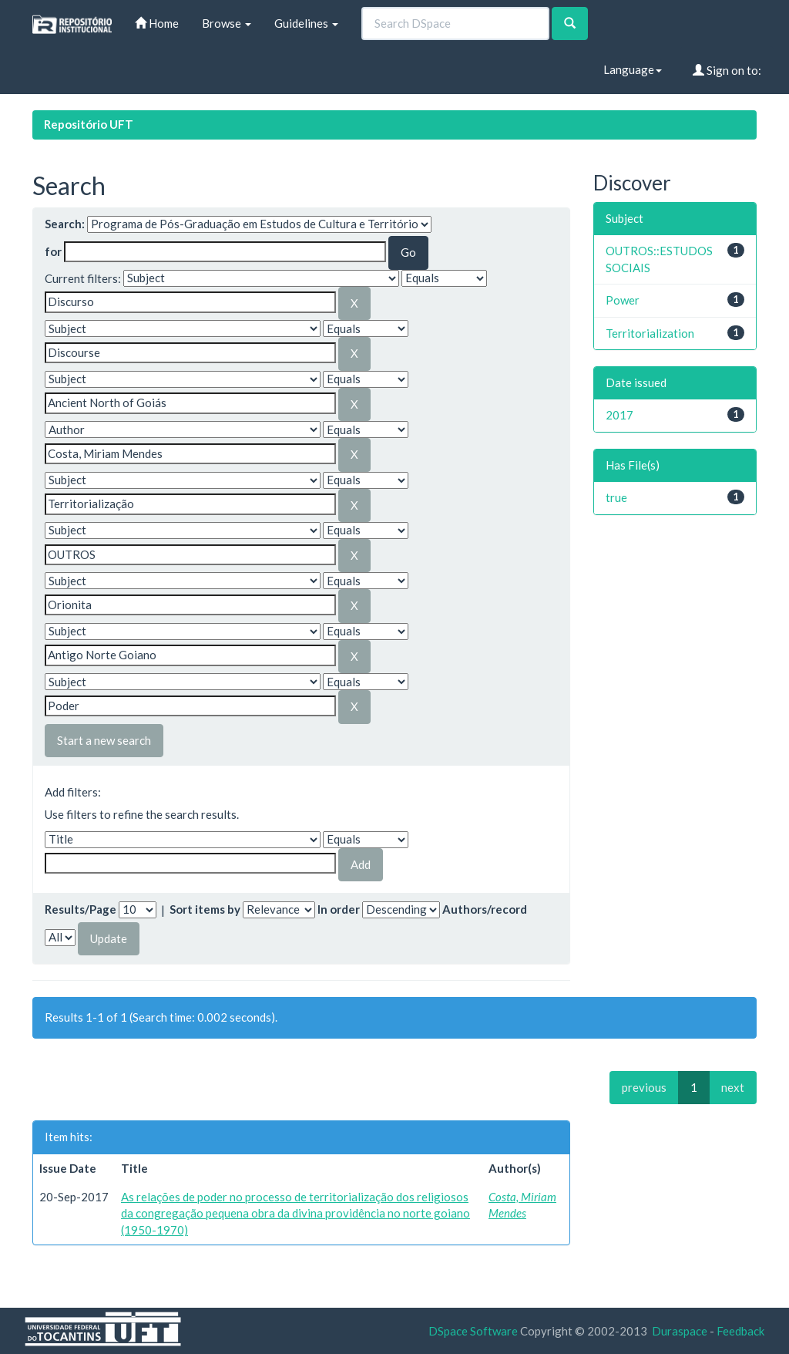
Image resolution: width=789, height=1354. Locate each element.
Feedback (740, 1331)
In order (338, 909)
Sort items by (205, 909)
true (616, 497)
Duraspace (679, 1331)
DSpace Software (473, 1331)
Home (157, 23)
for (53, 251)
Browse (226, 23)
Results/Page (80, 909)
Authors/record (484, 909)
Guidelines (306, 23)
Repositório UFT (88, 124)
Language (632, 69)
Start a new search (104, 740)
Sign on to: (727, 70)
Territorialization (650, 333)
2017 (619, 415)
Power (623, 300)
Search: (65, 224)
